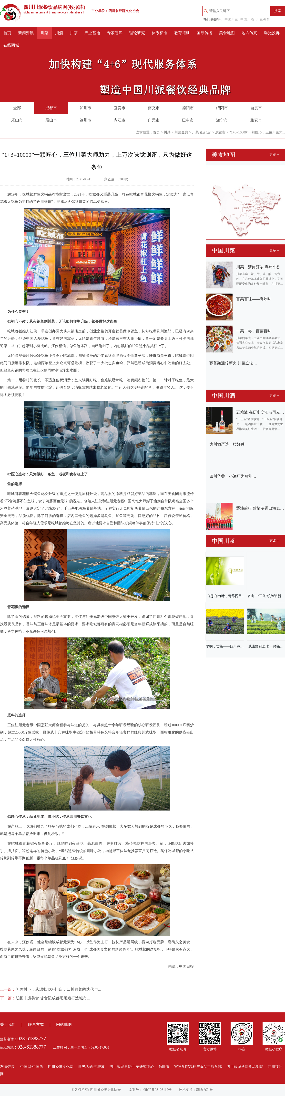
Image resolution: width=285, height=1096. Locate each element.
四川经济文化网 (60, 1067)
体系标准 (159, 33)
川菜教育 (263, 19)
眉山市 (51, 120)
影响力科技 (204, 1090)
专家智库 (114, 33)
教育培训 (182, 33)
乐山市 (17, 120)
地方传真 (249, 33)
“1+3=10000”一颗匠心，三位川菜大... (257, 132)
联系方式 (36, 1024)
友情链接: (8, 1067)
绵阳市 (222, 108)
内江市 (119, 120)
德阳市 (188, 108)
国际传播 (204, 33)
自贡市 (256, 108)
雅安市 (256, 120)
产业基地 (92, 33)
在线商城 (11, 45)
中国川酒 (247, 19)
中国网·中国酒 (31, 1067)
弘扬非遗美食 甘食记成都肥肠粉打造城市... (45, 998)
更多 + (274, 154)
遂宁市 (222, 120)
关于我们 (8, 1024)
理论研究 (137, 33)
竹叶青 (164, 1067)
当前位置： (144, 132)
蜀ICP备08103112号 (157, 1090)
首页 (7, 33)
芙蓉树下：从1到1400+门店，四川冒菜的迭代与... (50, 989)
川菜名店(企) (201, 132)
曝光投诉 (272, 33)
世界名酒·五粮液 (91, 1067)
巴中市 (188, 120)
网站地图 (64, 1024)
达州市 (85, 120)
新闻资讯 (26, 33)
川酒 (59, 33)
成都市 (51, 108)
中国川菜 (231, 19)
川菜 (44, 33)
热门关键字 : (213, 19)
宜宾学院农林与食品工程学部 (198, 1067)
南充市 (154, 108)
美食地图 (227, 33)
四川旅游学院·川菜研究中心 (131, 1067)
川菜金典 (181, 132)
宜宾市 (119, 108)
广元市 (154, 120)
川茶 (74, 33)
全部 (17, 108)
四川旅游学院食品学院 (244, 1067)
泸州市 (85, 108)
